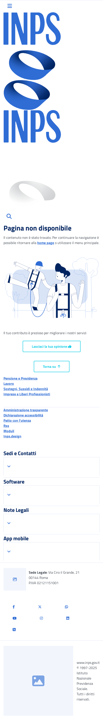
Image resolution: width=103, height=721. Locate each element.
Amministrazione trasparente (25, 410)
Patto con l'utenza (17, 420)
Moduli (8, 431)
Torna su (51, 366)
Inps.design (12, 436)
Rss (6, 425)
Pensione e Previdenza (20, 378)
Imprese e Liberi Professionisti (26, 394)
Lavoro (8, 383)
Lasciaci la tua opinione (51, 346)
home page (45, 242)
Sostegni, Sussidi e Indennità (25, 388)
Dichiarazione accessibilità (23, 415)
